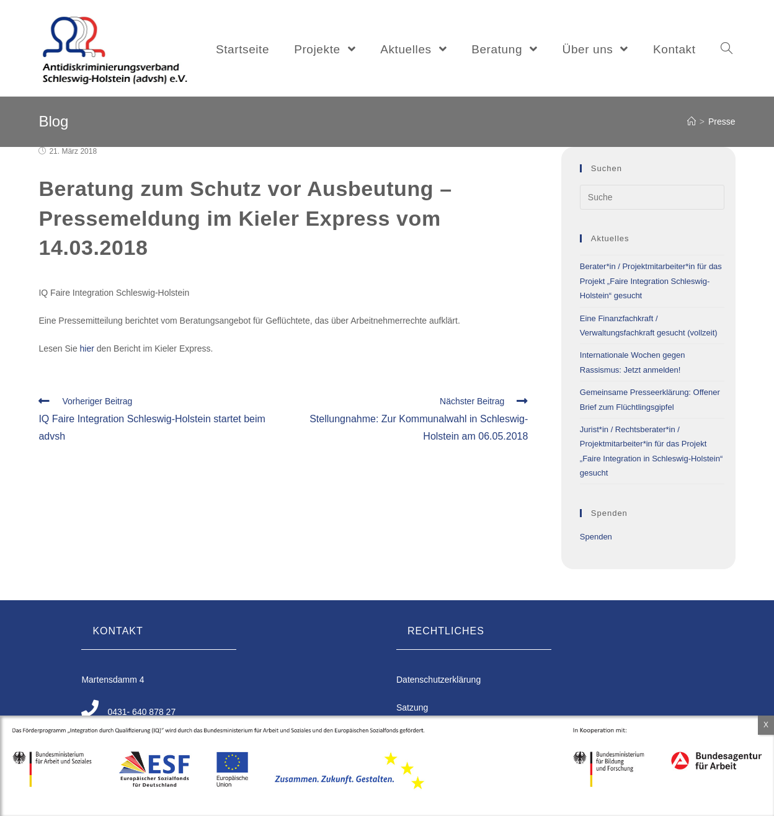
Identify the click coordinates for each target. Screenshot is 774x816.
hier (87, 348)
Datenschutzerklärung (438, 680)
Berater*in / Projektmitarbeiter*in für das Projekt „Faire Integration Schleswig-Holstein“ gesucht (651, 281)
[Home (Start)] (691, 121)
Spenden (596, 536)
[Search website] (726, 49)
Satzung (412, 707)
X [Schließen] (765, 725)
